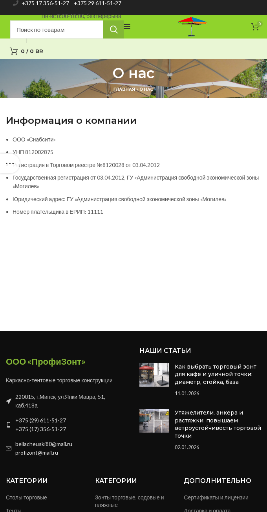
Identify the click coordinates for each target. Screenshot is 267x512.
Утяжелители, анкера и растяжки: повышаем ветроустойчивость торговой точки (218, 424)
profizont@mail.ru (36, 452)
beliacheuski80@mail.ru (43, 443)
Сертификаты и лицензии (216, 497)
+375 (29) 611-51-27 (40, 420)
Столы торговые (26, 497)
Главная (124, 89)
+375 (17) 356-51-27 (40, 429)
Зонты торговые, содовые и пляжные (129, 501)
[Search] (67, 29)
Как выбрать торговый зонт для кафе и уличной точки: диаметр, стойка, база (215, 374)
